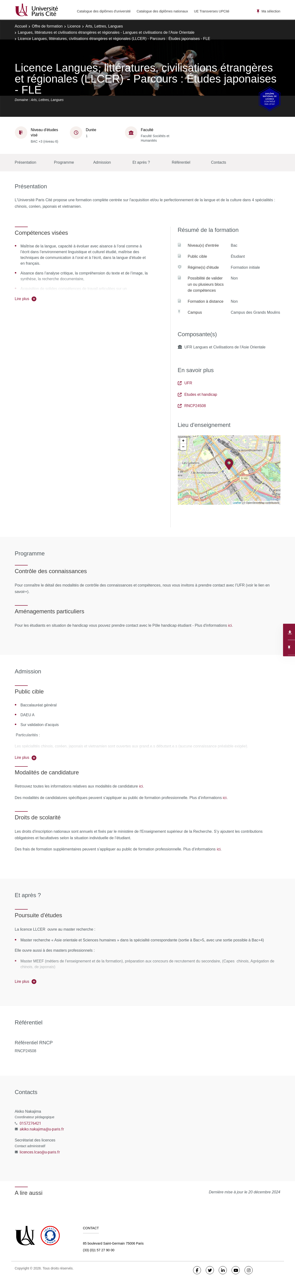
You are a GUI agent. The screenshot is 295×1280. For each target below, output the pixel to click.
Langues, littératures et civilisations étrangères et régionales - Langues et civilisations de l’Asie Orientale (106, 32)
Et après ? (141, 162)
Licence (74, 26)
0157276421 (30, 1123)
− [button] (183, 447)
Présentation (25, 162)
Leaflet (237, 502)
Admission (102, 162)
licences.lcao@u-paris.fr (40, 1152)
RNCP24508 (192, 406)
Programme (64, 162)
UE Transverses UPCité (211, 11)
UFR (185, 383)
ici (230, 625)
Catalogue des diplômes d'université (104, 11)
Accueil (21, 26)
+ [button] (183, 441)
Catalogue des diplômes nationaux (162, 11)
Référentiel (181, 162)
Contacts (218, 162)
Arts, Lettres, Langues (104, 26)
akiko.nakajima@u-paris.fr (42, 1129)
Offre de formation (47, 26)
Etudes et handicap (197, 394)
